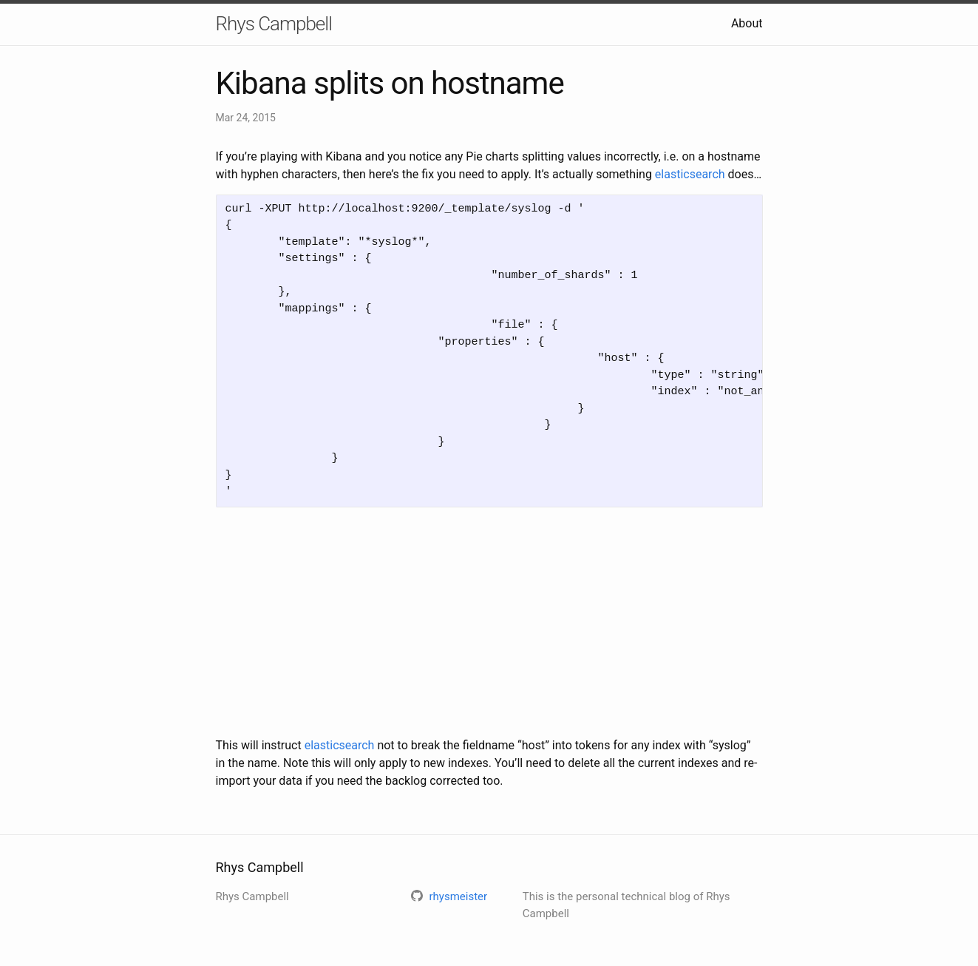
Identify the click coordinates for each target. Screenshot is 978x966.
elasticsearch (690, 174)
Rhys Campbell (274, 24)
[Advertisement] (489, 622)
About (747, 23)
